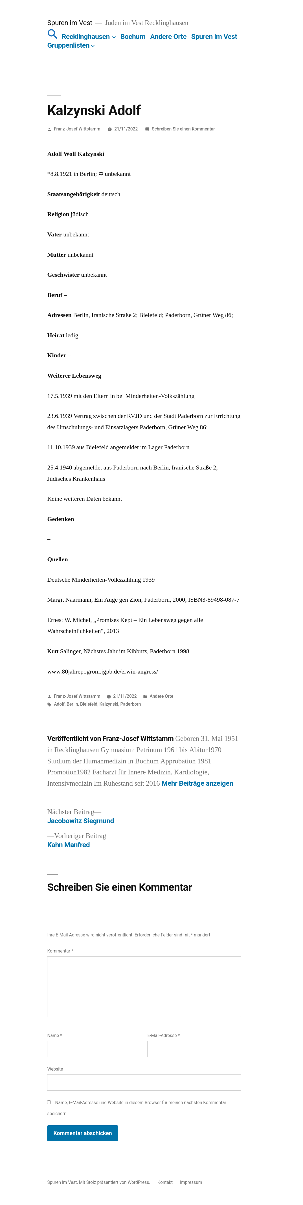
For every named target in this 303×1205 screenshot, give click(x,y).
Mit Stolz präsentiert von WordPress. (115, 1182)
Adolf (59, 704)
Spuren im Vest (69, 23)
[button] (52, 36)
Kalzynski (108, 704)
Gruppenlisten (68, 45)
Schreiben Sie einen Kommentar (183, 129)
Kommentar (60, 951)
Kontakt (165, 1182)
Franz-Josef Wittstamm (77, 129)
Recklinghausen (85, 36)
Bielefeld (88, 704)
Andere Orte (168, 36)
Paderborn (130, 704)
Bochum (133, 36)
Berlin (72, 704)
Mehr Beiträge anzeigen (197, 783)
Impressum (191, 1182)
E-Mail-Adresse (163, 1035)
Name (54, 1035)
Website (55, 1069)
